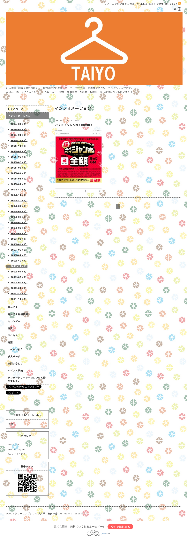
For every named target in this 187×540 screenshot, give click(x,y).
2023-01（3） (19, 255)
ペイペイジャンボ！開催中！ (74, 125)
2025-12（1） (19, 140)
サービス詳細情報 (18, 314)
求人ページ (14, 356)
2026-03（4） (19, 124)
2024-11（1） (19, 195)
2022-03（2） (19, 277)
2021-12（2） (19, 293)
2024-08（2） (19, 211)
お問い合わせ (15, 363)
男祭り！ (13, 424)
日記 (10, 342)
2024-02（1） (19, 227)
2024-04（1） (19, 222)
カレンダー (14, 321)
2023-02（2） (19, 249)
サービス (13, 307)
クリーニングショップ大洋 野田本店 (36, 513)
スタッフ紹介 (15, 349)
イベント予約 (15, 370)
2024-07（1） (19, 217)
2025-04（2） (19, 173)
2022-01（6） (19, 288)
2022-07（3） (19, 271)
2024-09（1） (19, 206)
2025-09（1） (19, 151)
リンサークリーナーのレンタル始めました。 (27, 379)
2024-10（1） (19, 200)
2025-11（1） (19, 145)
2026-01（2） (19, 135)
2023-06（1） (19, 238)
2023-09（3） (19, 233)
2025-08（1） (19, 156)
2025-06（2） (19, 162)
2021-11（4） (19, 299)
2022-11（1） (19, 266)
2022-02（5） (19, 282)
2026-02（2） (19, 129)
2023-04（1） (19, 244)
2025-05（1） (19, 167)
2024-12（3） (19, 189)
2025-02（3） (19, 184)
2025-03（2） (19, 178)
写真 (10, 328)
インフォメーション (19, 116)
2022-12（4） (19, 260)
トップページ (15, 109)
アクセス (13, 335)
